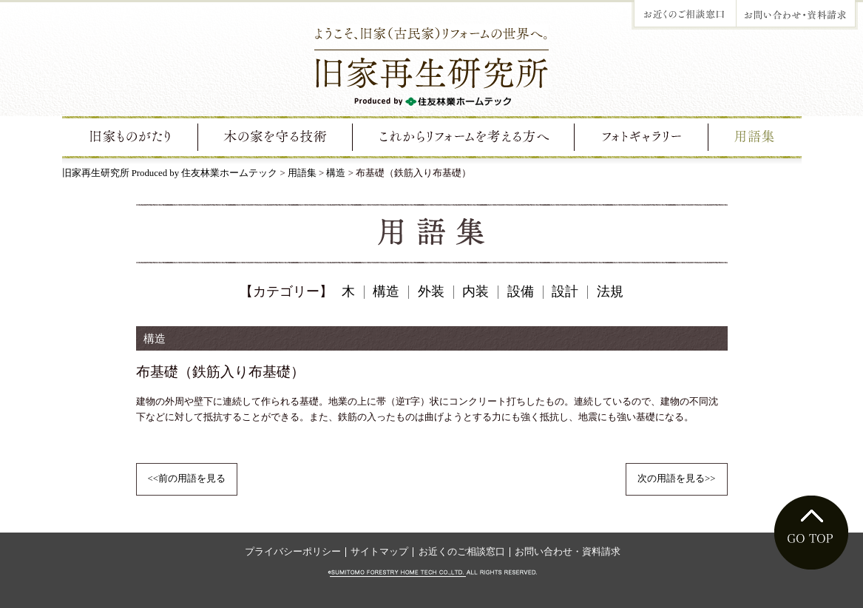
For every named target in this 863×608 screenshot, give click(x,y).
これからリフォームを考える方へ (464, 137)
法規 (610, 291)
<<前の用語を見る (187, 478)
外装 (431, 291)
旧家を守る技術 (276, 137)
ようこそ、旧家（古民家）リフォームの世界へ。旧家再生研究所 (431, 65)
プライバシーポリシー (293, 552)
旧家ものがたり (130, 137)
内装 (475, 291)
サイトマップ (379, 552)
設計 (565, 291)
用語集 (754, 137)
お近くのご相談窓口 (462, 552)
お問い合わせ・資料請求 (567, 552)
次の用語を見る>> (676, 478)
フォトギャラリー (642, 137)
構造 (335, 173)
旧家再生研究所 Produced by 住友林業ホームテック (170, 173)
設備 (520, 291)
